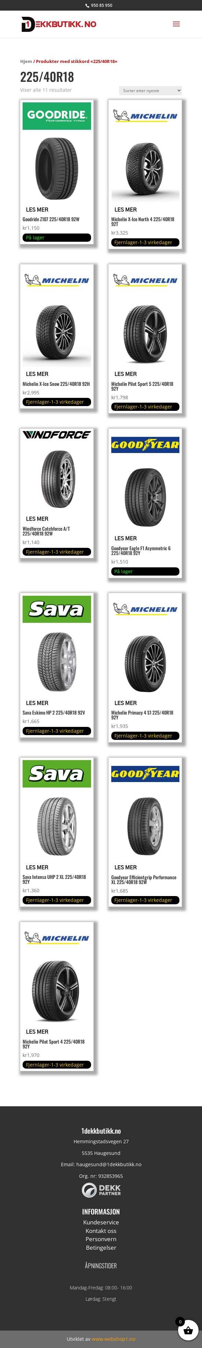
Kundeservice (101, 1222)
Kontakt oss (101, 1231)
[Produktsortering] (150, 90)
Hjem (26, 61)
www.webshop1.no (113, 1339)
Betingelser (101, 1247)
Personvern (101, 1239)
